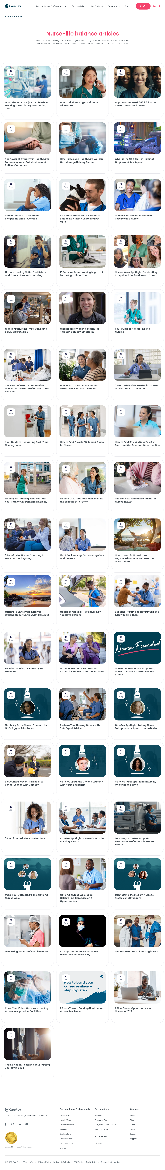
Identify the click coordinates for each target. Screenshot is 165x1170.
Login (156, 6)
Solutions (98, 1115)
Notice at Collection (62, 1162)
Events (132, 1125)
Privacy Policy (44, 1162)
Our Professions (66, 1138)
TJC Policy (79, 1162)
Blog (132, 1120)
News (132, 1129)
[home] (13, 6)
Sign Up (143, 6)
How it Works (65, 1120)
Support (133, 1138)
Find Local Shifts (66, 1143)
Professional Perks (67, 1125)
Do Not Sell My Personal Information (103, 1162)
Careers (133, 1134)
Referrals (63, 1129)
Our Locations (65, 1134)
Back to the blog (13, 16)
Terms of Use (29, 1162)
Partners (98, 1143)
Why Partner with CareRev (105, 1125)
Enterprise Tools (101, 1120)
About (132, 1115)
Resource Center (101, 1129)
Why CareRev (65, 1115)
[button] (51, 6)
